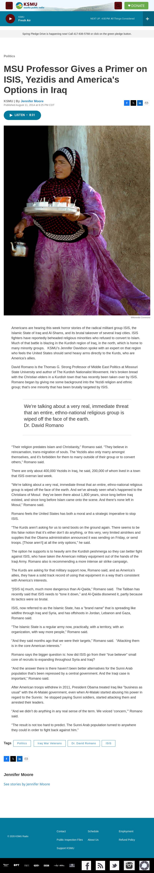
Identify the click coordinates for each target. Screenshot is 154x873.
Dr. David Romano (84, 743)
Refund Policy (127, 839)
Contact (61, 831)
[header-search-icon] (118, 5)
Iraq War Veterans (50, 743)
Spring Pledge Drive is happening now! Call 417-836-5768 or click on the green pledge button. (77, 33)
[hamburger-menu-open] (9, 5)
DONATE (138, 6)
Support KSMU (65, 848)
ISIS (108, 743)
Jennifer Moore (32, 101)
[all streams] (148, 18)
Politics (9, 56)
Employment (126, 831)
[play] (10, 19)
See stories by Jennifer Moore (27, 784)
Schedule (93, 831)
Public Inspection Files (70, 839)
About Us (93, 839)
